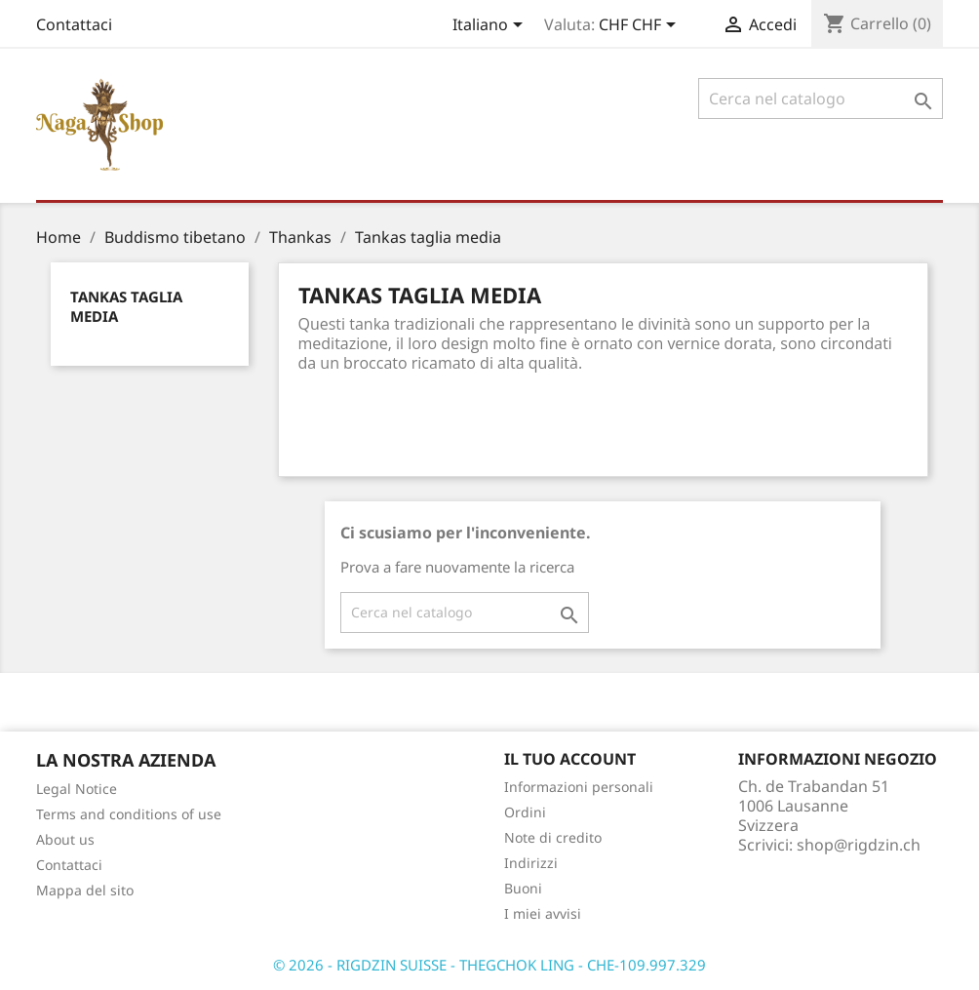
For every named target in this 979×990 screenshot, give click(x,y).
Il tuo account (570, 759)
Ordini (525, 812)
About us (65, 839)
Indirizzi (531, 862)
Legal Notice (76, 788)
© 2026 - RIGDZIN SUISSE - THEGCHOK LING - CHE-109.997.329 (489, 964)
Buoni (523, 888)
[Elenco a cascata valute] (641, 26)
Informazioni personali (578, 786)
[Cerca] (820, 98)
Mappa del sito (85, 890)
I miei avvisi (542, 913)
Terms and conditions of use (128, 814)
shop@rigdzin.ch (858, 844)
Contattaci (74, 24)
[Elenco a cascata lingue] (490, 26)
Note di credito (553, 837)
